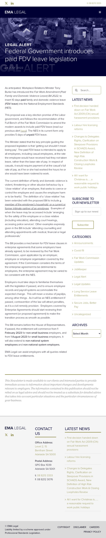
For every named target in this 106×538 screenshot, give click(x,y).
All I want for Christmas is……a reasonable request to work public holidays (86, 181)
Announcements (83, 243)
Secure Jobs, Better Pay (85, 305)
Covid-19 (79, 250)
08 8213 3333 (94, 3)
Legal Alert (80, 277)
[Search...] (86, 90)
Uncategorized (82, 314)
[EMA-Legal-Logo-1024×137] (15, 12)
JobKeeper (80, 269)
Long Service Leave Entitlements (85, 293)
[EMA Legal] (15, 428)
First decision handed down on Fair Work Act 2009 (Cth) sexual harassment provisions (86, 112)
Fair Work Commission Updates (86, 260)
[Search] (76, 90)
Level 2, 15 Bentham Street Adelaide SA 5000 (45, 450)
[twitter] (6, 3)
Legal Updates (82, 284)
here (23, 131)
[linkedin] (12, 3)
